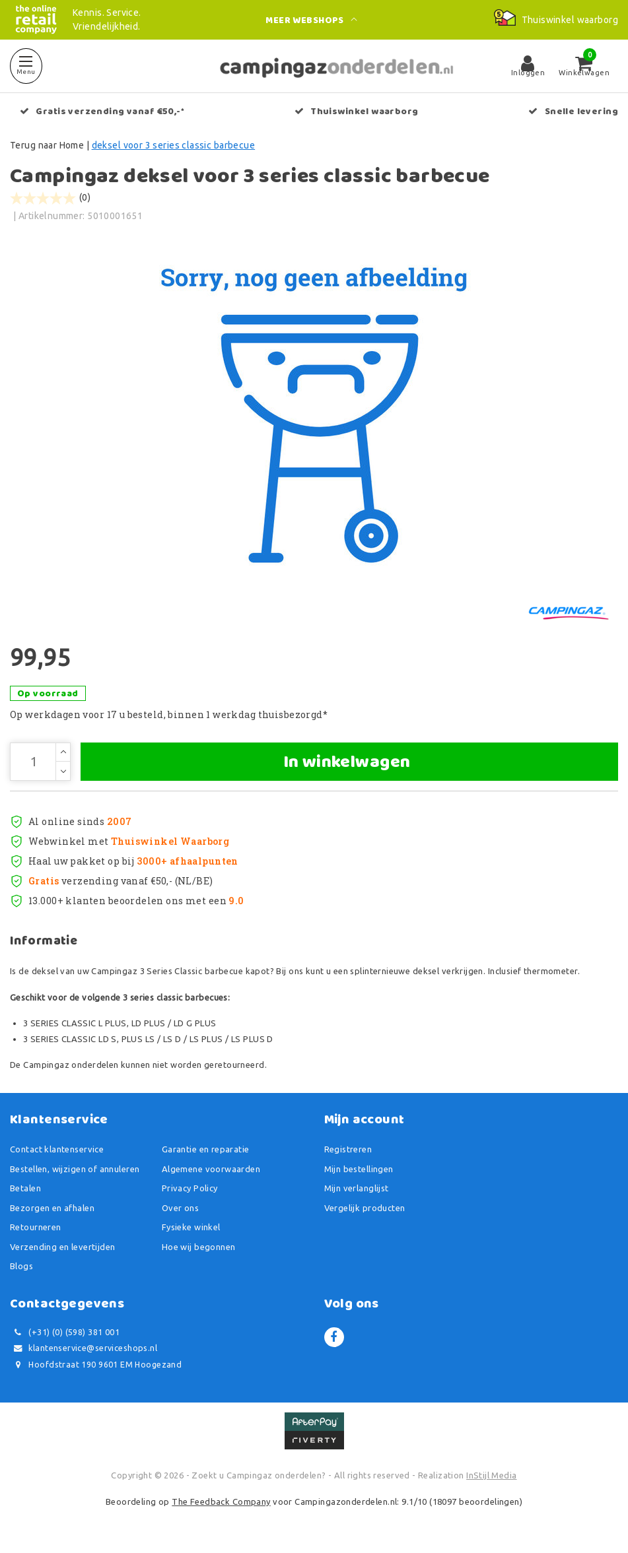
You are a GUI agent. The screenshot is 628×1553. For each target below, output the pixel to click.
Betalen (25, 1190)
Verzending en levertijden (63, 1248)
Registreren (348, 1151)
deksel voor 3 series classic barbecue (174, 145)
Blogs (21, 1267)
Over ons (180, 1209)
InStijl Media (491, 1477)
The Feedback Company (221, 1502)
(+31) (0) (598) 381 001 (65, 1333)
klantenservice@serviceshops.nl (83, 1350)
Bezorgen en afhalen (52, 1209)
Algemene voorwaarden (211, 1170)
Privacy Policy (190, 1190)
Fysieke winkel (191, 1229)
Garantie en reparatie (206, 1151)
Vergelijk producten (364, 1209)
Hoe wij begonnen (199, 1248)
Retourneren (35, 1229)
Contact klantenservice (57, 1151)
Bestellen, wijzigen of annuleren (74, 1170)
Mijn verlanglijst (356, 1190)
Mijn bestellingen (359, 1170)
